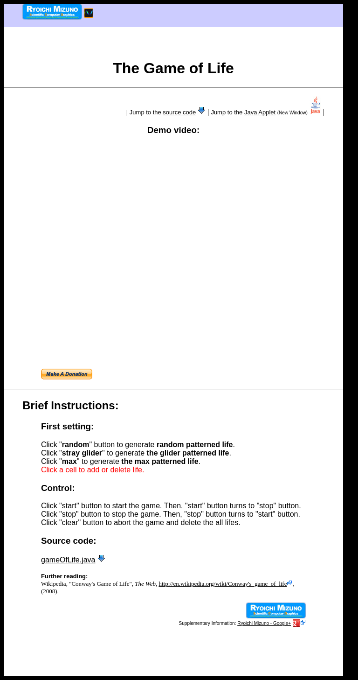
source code (179, 112)
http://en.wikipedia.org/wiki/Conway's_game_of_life (225, 583)
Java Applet (259, 112)
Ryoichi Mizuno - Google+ (264, 623)
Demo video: (173, 130)
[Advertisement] (173, 46)
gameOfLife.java (68, 560)
